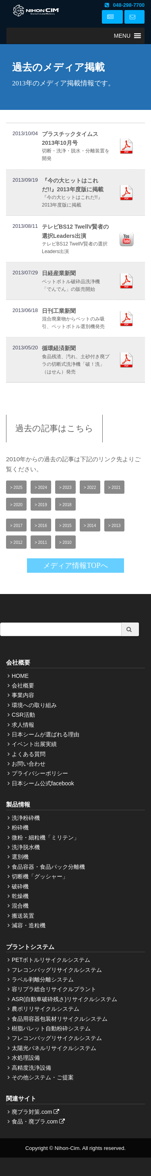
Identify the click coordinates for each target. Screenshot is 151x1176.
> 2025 (16, 487)
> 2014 (90, 525)
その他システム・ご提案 (43, 1077)
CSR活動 (23, 715)
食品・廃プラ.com (39, 1121)
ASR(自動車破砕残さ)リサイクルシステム (64, 999)
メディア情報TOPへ (75, 566)
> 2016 (41, 525)
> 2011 (41, 542)
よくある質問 (29, 754)
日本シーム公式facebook (43, 783)
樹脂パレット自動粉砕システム (51, 1028)
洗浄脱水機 (26, 847)
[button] (122, 36)
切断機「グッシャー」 (40, 876)
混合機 (20, 905)
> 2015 (65, 525)
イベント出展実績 (34, 744)
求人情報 (23, 725)
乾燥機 (20, 896)
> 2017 (16, 525)
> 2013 (114, 525)
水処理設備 (26, 1057)
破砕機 (20, 886)
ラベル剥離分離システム (43, 979)
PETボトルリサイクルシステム (51, 960)
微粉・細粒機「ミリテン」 (45, 837)
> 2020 (16, 505)
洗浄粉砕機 (26, 818)
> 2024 (41, 487)
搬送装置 (23, 915)
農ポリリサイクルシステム (45, 1009)
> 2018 (65, 505)
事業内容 (23, 695)
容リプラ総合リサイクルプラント (54, 989)
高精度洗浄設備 (31, 1067)
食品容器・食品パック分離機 (48, 867)
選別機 (20, 857)
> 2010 (65, 542)
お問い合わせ (29, 763)
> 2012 (16, 542)
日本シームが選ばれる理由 (45, 734)
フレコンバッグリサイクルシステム (57, 970)
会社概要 (23, 685)
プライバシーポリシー (40, 773)
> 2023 (65, 487)
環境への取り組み (34, 705)
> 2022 (90, 487)
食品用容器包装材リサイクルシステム (60, 1019)
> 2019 (41, 505)
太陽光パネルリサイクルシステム (54, 1048)
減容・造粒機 (29, 925)
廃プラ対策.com (36, 1112)
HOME (20, 676)
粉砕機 (20, 827)
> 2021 (114, 487)
